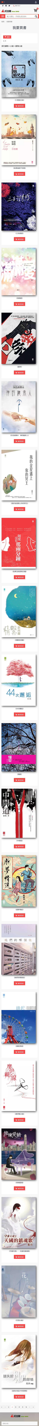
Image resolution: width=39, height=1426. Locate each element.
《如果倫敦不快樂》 (19, 168)
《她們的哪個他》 (19, 977)
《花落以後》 (19, 1320)
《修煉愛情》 (19, 1182)
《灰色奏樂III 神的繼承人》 (19, 435)
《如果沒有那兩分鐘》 (19, 571)
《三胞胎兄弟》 (19, 100)
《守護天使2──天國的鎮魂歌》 (19, 1251)
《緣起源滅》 (19, 1046)
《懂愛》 (19, 774)
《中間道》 (19, 840)
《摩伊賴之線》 (19, 1114)
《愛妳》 (19, 367)
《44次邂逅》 (19, 708)
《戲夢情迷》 (19, 909)
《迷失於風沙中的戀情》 (19, 1391)
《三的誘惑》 (19, 233)
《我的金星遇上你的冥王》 (19, 503)
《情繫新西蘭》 (19, 640)
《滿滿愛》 (19, 298)
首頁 (2, 22)
